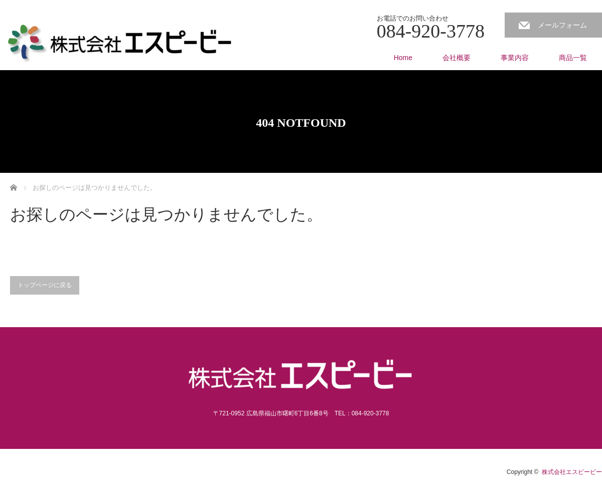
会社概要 (456, 58)
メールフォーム (562, 25)
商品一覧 (573, 58)
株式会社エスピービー (572, 471)
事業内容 (515, 58)
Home (403, 58)
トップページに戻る (45, 285)
